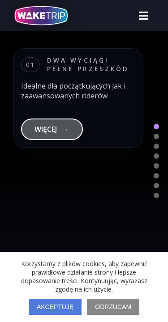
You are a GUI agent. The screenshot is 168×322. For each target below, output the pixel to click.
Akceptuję (55, 306)
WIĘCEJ (51, 129)
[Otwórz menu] (144, 16)
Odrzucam (113, 306)
